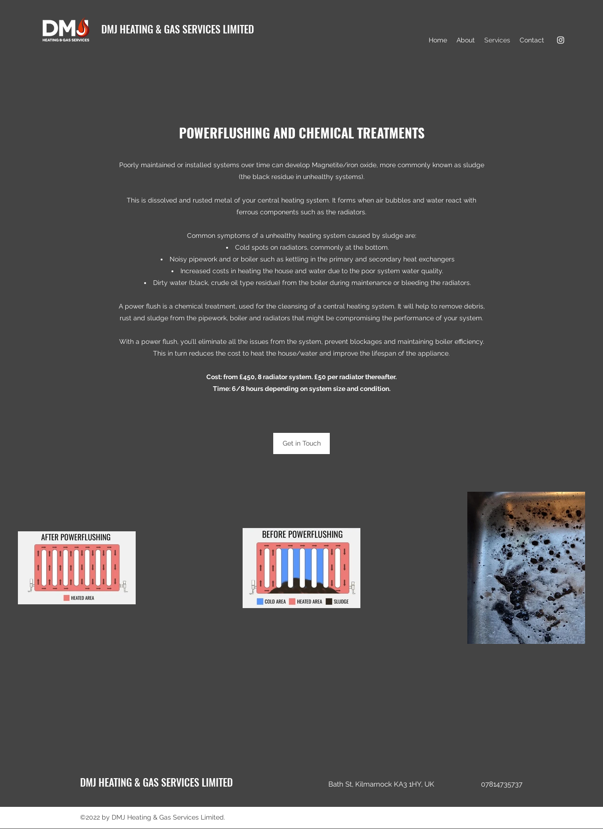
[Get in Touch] (301, 443)
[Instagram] (560, 40)
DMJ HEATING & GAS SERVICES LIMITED (177, 28)
